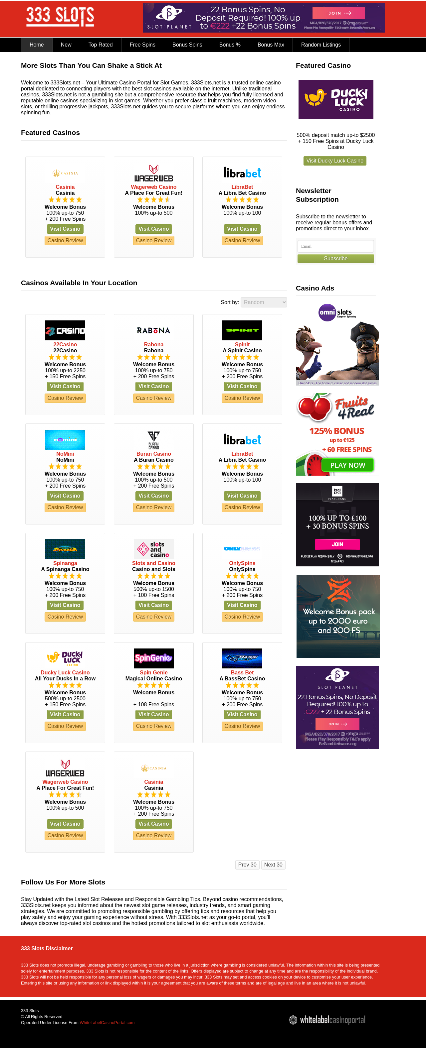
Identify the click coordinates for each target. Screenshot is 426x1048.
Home (37, 45)
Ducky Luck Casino (65, 672)
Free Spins (142, 45)
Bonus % (230, 45)
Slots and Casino (153, 563)
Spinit (242, 344)
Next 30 (273, 865)
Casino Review (65, 240)
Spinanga (65, 563)
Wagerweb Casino (153, 187)
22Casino (65, 344)
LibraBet (242, 187)
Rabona (154, 344)
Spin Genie (154, 672)
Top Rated (101, 45)
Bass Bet (242, 672)
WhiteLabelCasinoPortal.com (107, 1022)
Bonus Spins (187, 45)
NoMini (65, 454)
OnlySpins (242, 563)
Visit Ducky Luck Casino (335, 161)
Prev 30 (247, 865)
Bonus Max (271, 45)
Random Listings (321, 45)
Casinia (65, 187)
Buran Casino (153, 454)
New (66, 45)
